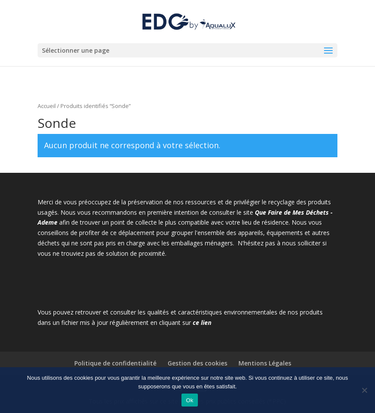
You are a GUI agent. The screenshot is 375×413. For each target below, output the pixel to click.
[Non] (364, 390)
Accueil (47, 106)
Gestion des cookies (197, 363)
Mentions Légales (264, 363)
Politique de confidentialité (115, 363)
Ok (189, 400)
